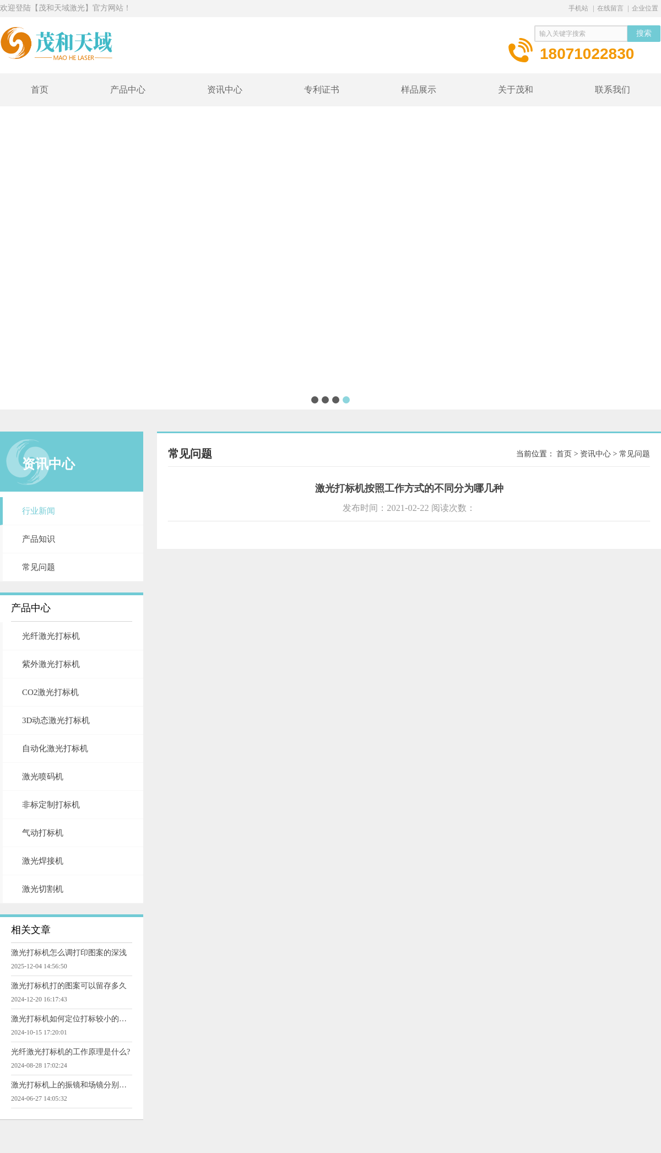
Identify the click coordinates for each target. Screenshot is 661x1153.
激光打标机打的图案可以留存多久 (69, 986)
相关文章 (31, 929)
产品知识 (38, 539)
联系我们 (612, 89)
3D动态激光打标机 (56, 720)
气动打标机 (42, 832)
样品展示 (418, 89)
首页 (39, 89)
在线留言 (610, 8)
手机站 (578, 8)
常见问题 (38, 567)
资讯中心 (224, 89)
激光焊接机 (42, 860)
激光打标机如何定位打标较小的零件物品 (71, 1019)
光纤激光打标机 (51, 636)
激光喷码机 (42, 776)
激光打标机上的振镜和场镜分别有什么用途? (71, 1085)
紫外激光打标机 (51, 664)
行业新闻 (38, 511)
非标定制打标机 (51, 804)
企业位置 (645, 8)
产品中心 (127, 89)
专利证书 (321, 89)
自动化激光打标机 (55, 748)
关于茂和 (515, 89)
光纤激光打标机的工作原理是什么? (70, 1052)
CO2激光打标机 (50, 692)
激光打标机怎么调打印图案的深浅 (69, 953)
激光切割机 (42, 889)
